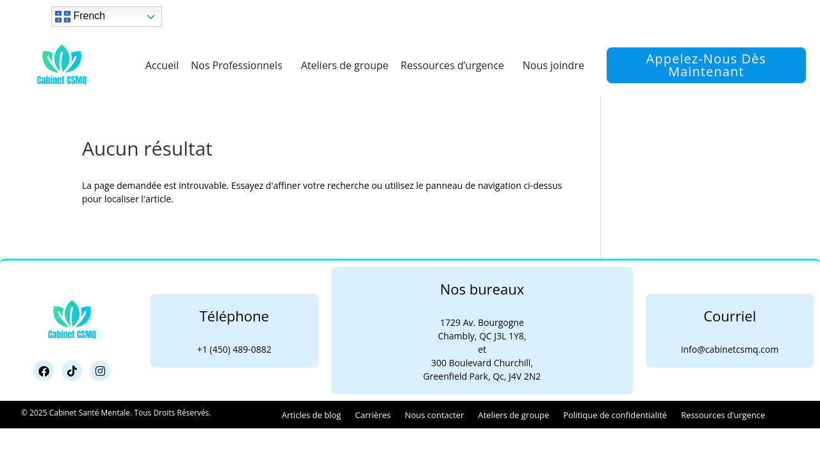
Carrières (372, 415)
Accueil (162, 65)
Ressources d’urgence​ (455, 65)
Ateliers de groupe (345, 65)
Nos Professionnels (240, 65)
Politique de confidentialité (615, 415)
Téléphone (233, 315)
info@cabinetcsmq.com (730, 349)
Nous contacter (434, 415)
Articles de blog (311, 415)
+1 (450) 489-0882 (234, 349)
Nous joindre (553, 65)
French (80, 16)
